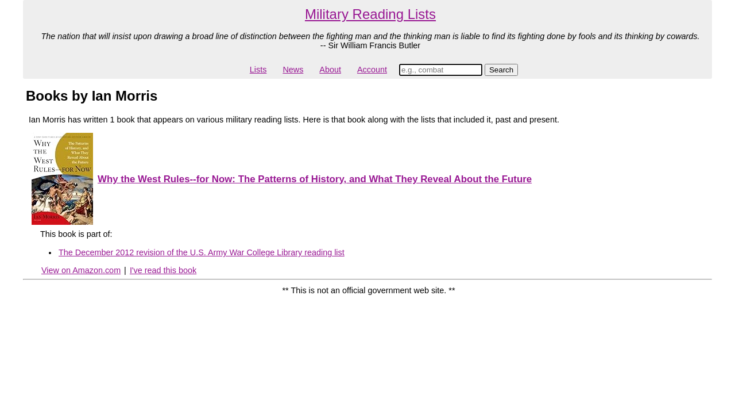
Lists (258, 69)
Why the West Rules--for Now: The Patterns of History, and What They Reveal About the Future (315, 179)
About (330, 69)
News (293, 69)
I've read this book (163, 270)
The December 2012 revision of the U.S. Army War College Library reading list (202, 252)
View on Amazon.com (81, 270)
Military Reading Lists (370, 14)
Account (372, 69)
